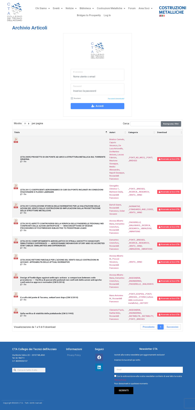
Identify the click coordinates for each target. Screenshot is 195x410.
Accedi (97, 106)
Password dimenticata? (116, 99)
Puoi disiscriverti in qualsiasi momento (131, 383)
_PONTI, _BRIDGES (136, 189)
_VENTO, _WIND (135, 195)
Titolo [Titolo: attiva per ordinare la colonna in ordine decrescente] (17, 132)
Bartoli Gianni (115, 205)
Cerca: (142, 123)
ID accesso (78, 72)
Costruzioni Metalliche (111, 8)
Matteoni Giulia (116, 192)
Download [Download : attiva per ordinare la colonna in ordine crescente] (162, 132)
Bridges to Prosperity (89, 15)
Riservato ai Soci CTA (169, 159)
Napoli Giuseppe (116, 173)
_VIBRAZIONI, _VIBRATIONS (140, 249)
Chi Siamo (42, 8)
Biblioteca (87, 8)
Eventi (58, 8)
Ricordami (76, 99)
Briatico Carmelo (116, 139)
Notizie (71, 8)
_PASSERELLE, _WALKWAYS (141, 284)
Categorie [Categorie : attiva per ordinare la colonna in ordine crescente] (133, 132)
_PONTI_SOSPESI (136, 294)
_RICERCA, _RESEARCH (138, 192)
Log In (107, 15)
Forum (132, 8)
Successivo (172, 327)
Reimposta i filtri (171, 124)
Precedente (148, 327)
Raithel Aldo (114, 313)
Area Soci (145, 8)
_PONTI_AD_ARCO (136, 157)
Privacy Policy (120, 380)
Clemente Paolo (116, 310)
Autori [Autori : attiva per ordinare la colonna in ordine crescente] (112, 132)
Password (77, 86)
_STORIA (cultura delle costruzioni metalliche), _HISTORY (140, 300)
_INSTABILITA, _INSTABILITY (140, 316)
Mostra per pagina (28, 123)
